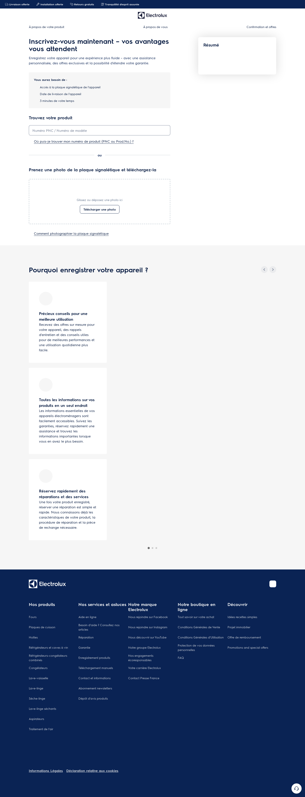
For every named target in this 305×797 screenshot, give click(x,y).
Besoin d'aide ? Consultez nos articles (98, 627)
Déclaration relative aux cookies (92, 770)
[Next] (272, 269)
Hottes (33, 637)
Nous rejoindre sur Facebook (148, 617)
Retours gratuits (82, 4)
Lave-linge (36, 688)
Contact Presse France (143, 678)
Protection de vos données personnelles (196, 647)
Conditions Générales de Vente (199, 627)
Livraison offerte (17, 4)
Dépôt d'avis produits (93, 698)
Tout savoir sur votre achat (196, 617)
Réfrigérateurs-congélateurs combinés (48, 658)
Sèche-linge (37, 698)
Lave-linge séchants (42, 708)
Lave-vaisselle (38, 678)
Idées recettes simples (242, 617)
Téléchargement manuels (95, 668)
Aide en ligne (87, 617)
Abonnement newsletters (95, 688)
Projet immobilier (238, 627)
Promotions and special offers (247, 647)
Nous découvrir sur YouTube (147, 637)
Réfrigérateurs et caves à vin (48, 647)
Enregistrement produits (94, 657)
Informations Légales (46, 770)
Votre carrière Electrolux (144, 668)
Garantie (84, 647)
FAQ (181, 657)
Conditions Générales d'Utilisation (201, 637)
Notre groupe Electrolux (144, 647)
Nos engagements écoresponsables (140, 658)
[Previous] (264, 269)
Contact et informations (94, 678)
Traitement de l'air (41, 729)
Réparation (86, 637)
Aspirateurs (36, 719)
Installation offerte (49, 4)
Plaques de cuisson (42, 627)
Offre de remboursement (244, 637)
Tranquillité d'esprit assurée (120, 4)
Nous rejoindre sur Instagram (147, 627)
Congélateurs (38, 668)
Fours (32, 617)
